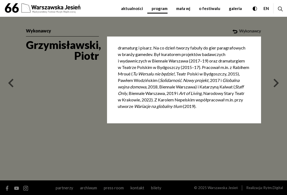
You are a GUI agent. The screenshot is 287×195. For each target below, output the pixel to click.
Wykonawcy (38, 30)
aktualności (132, 8)
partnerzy (64, 187)
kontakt (137, 187)
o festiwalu (209, 8)
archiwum (88, 187)
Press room (114, 187)
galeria (235, 8)
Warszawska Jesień (223, 188)
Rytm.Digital (273, 188)
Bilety (156, 187)
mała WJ (183, 8)
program (160, 8)
